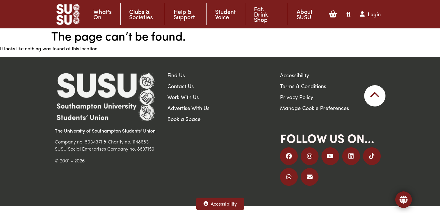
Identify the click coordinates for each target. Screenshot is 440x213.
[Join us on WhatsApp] (289, 177)
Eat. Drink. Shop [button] (262, 14)
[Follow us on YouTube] (330, 156)
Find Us (176, 75)
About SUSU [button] (305, 14)
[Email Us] (310, 177)
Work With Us (183, 97)
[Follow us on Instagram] (310, 156)
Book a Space (184, 118)
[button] (333, 14)
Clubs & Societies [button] (141, 14)
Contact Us (180, 86)
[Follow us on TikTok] (372, 156)
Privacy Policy (296, 97)
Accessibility (220, 203)
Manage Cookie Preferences (314, 108)
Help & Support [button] (184, 14)
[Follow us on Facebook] (289, 156)
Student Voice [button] (225, 14)
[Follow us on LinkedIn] (351, 156)
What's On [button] (102, 14)
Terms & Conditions (303, 86)
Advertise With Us (188, 108)
